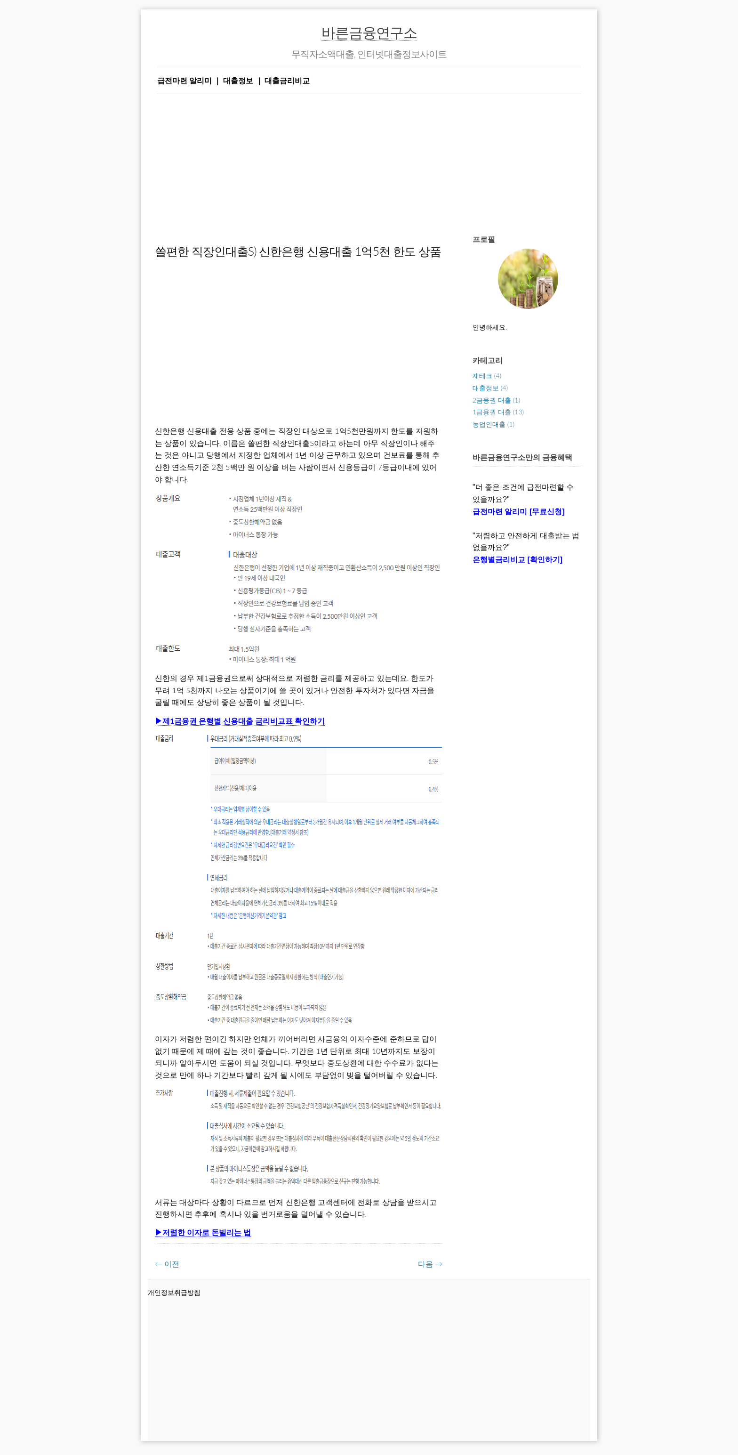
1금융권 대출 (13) (498, 412)
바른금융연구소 (369, 32)
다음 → (430, 1263)
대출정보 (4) (490, 388)
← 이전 (167, 1263)
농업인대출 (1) (493, 424)
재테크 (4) (487, 376)
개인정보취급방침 (174, 1292)
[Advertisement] (369, 160)
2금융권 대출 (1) (496, 400)
